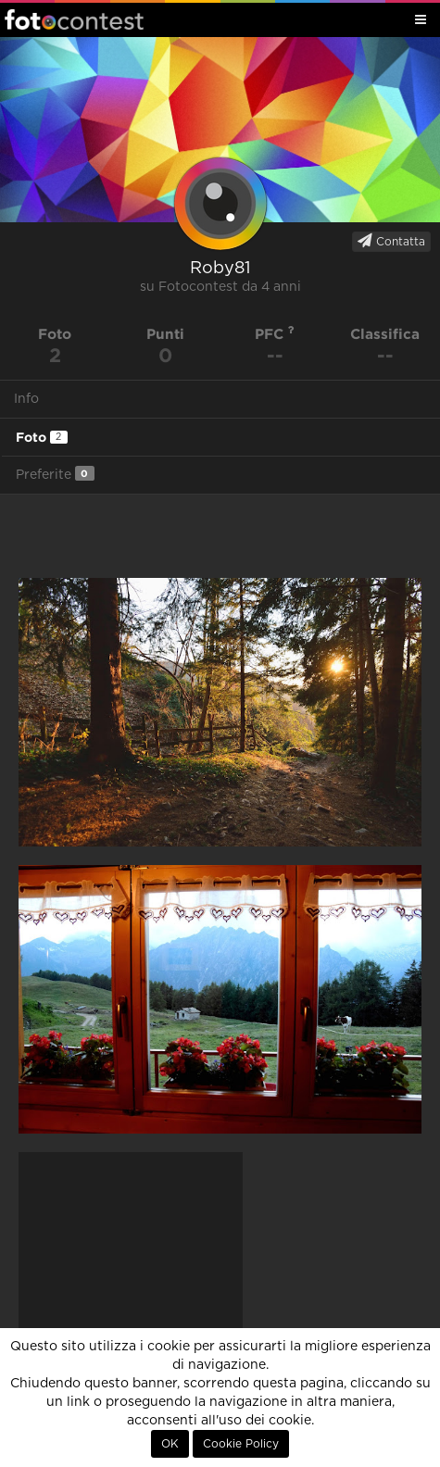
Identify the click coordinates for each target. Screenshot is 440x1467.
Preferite (55, 474)
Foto (42, 437)
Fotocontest (74, 19)
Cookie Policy (241, 1443)
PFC (275, 334)
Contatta (391, 240)
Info (26, 399)
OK (170, 1443)
